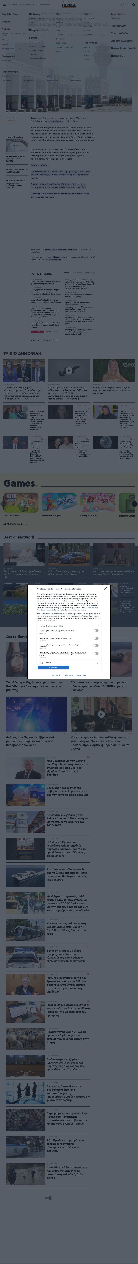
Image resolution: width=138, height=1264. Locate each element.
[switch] (96, 630)
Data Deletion (56, 675)
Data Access (69, 675)
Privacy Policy (81, 675)
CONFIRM (53, 667)
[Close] (106, 589)
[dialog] (69, 632)
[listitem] (69, 626)
